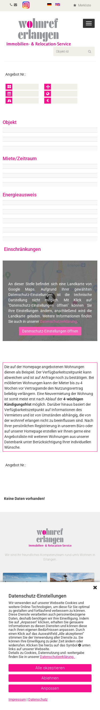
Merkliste (82, 5)
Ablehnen (50, 677)
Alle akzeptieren (50, 667)
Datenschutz (37, 699)
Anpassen (50, 688)
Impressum (17, 699)
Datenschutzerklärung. (57, 657)
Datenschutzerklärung (58, 321)
